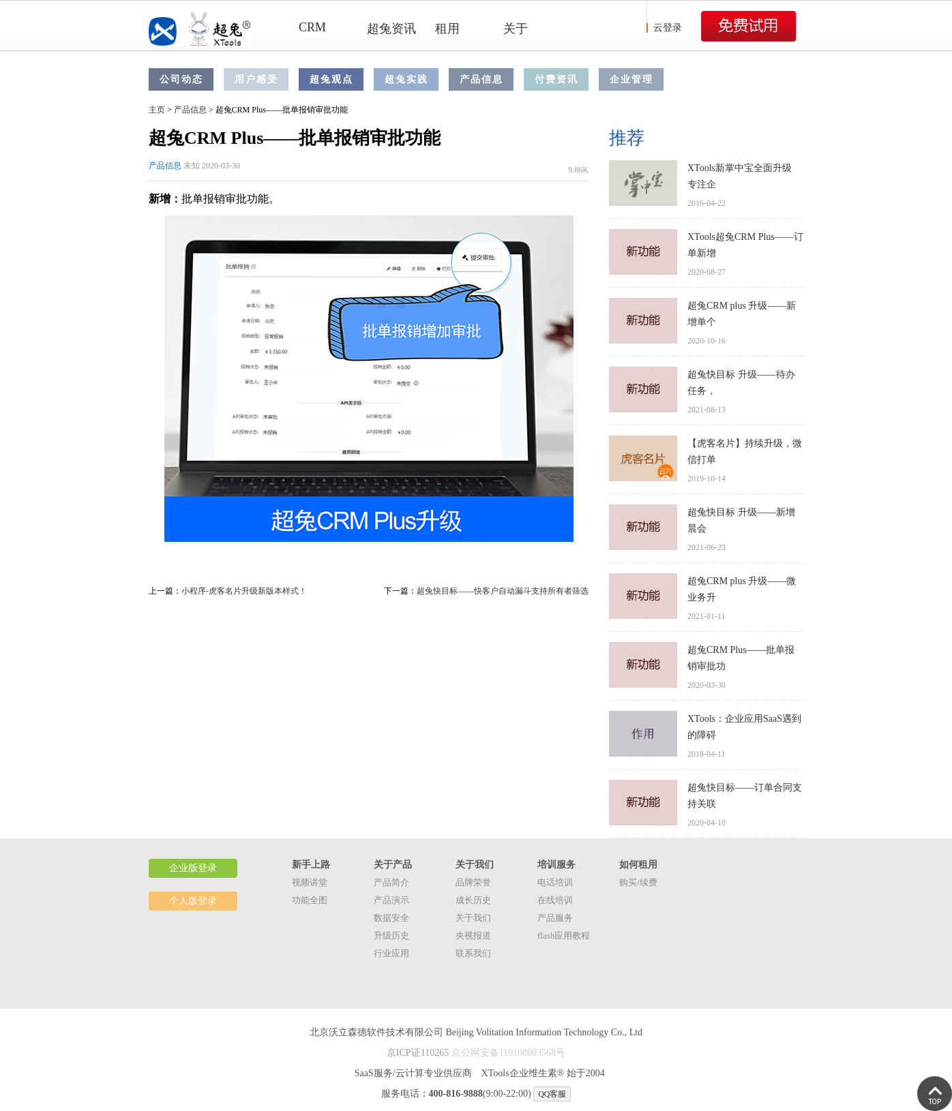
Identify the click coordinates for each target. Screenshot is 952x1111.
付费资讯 (556, 79)
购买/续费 (638, 882)
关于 (515, 28)
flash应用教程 (563, 935)
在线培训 (555, 900)
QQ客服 (552, 1094)
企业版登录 (193, 868)
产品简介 (391, 882)
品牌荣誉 (473, 882)
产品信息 (481, 79)
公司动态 (181, 79)
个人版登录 (193, 901)
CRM (312, 27)
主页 (157, 110)
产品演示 (391, 900)
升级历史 (391, 935)
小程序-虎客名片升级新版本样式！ (244, 591)
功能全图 (309, 900)
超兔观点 (331, 79)
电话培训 (555, 882)
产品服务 (555, 918)
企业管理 (631, 79)
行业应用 (391, 953)
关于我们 (473, 918)
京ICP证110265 (418, 1053)
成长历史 (473, 900)
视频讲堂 (309, 882)
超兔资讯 (391, 28)
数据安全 (391, 918)
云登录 (667, 27)
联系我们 (473, 953)
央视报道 (473, 935)
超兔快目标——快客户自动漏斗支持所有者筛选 (503, 591)
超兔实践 (406, 79)
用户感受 (256, 79)
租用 (447, 28)
